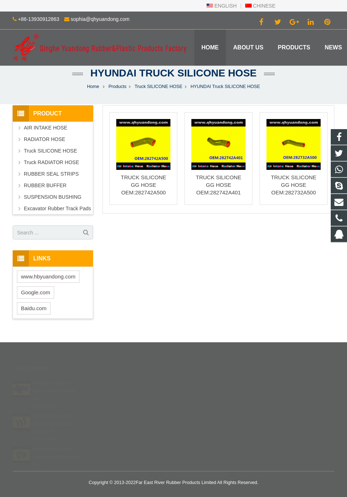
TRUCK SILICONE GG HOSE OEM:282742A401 (218, 184)
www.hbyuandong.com (48, 276)
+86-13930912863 (38, 19)
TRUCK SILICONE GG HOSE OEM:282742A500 (143, 184)
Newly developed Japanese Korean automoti (53, 413)
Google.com (35, 292)
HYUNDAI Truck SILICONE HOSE (173, 73)
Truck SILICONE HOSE (159, 86)
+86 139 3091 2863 (206, 391)
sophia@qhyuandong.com (100, 19)
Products (117, 86)
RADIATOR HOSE (44, 139)
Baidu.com (34, 308)
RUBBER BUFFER (45, 185)
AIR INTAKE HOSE (45, 128)
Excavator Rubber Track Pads (57, 208)
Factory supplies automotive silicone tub (54, 380)
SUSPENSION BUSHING (52, 197)
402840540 (198, 381)
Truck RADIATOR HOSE (51, 162)
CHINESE (260, 6)
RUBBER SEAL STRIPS (51, 174)
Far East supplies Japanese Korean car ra (57, 446)
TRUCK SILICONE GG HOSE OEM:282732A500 (293, 184)
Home (93, 86)
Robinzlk (195, 423)
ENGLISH (222, 6)
